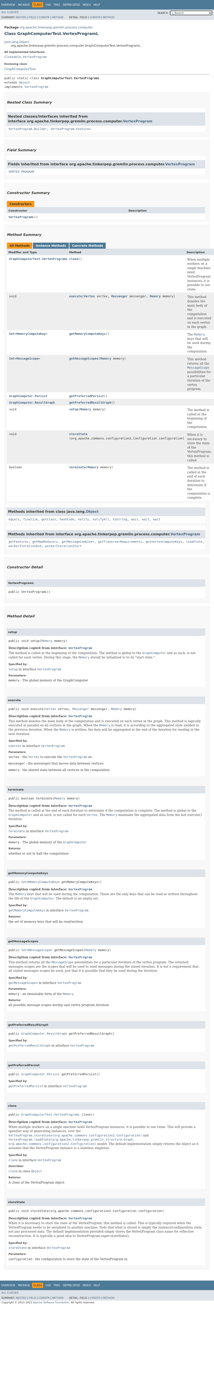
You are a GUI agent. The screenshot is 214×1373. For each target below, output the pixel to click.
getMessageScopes (84, 358)
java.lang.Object (16, 42)
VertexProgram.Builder (27, 129)
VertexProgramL (21, 217)
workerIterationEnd (24, 546)
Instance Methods (51, 245)
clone (73, 259)
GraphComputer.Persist (28, 396)
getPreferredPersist (86, 396)
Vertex (89, 296)
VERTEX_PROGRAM (21, 171)
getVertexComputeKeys (164, 541)
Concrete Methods (87, 245)
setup (73, 409)
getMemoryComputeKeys (87, 333)
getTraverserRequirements (120, 541)
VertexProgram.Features (71, 129)
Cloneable (12, 57)
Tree (56, 4)
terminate (77, 467)
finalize (30, 519)
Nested (21, 17)
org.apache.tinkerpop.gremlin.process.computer (56, 27)
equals (14, 519)
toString (120, 519)
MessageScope (27, 358)
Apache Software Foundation (51, 1302)
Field (32, 17)
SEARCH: (163, 13)
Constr (44, 17)
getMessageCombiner (77, 541)
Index (87, 4)
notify (83, 519)
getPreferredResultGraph (90, 402)
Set (12, 333)
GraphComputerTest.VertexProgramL (38, 259)
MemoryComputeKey (31, 333)
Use (48, 4)
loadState (194, 541)
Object (24, 82)
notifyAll (101, 519)
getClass (48, 519)
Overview (8, 4)
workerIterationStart (63, 546)
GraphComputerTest (20, 69)
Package (24, 4)
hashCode (67, 519)
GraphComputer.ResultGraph (32, 402)
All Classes (9, 12)
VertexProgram (35, 57)
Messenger (119, 296)
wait (134, 519)
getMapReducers (45, 541)
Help (96, 4)
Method (58, 17)
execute (75, 296)
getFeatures (18, 541)
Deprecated (71, 4)
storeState (78, 434)
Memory (155, 296)
